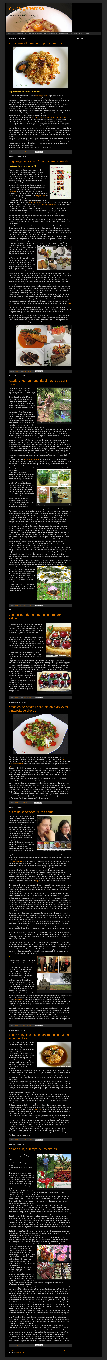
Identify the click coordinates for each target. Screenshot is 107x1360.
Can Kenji (38, 1109)
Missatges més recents (14, 1350)
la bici (80, 33)
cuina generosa (26, 8)
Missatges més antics (66, 1350)
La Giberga (39, 96)
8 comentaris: (30, 151)
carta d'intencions (21, 33)
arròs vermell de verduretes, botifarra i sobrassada (49, 117)
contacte (87, 33)
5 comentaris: (30, 371)
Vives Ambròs (19, 999)
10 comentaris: (29, 1025)
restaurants (74, 33)
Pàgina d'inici (11, 33)
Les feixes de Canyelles (31, 459)
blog (36, 881)
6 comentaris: (30, 697)
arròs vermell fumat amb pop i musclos (35, 43)
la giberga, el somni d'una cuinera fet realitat (39, 161)
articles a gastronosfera (50, 33)
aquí (63, 759)
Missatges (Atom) (20, 1352)
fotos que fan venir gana (35, 33)
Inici (40, 1350)
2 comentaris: (30, 605)
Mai (46, 96)
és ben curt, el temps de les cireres (33, 1149)
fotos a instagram (63, 33)
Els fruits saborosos (16, 764)
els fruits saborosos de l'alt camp (31, 812)
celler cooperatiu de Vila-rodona (20, 965)
